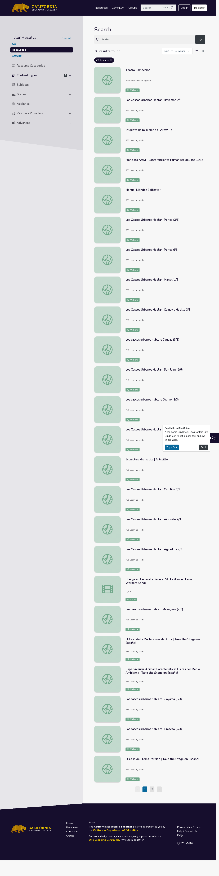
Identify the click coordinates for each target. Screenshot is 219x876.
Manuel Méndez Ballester (143, 190)
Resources (101, 8)
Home (69, 823)
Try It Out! (171, 447)
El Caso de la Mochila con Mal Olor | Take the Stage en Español (163, 641)
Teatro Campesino (138, 70)
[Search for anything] (147, 39)
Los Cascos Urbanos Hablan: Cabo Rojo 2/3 (154, 430)
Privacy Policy (184, 827)
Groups (132, 8)
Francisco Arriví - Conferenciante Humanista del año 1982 (164, 160)
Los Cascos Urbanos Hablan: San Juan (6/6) (154, 370)
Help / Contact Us (187, 831)
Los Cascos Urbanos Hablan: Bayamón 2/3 (153, 100)
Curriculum (118, 8)
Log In (184, 8)
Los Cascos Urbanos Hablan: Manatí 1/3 (152, 280)
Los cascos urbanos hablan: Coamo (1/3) (152, 400)
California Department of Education (115, 830)
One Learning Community (104, 840)
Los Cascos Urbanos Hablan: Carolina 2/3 (153, 489)
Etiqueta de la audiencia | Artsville (149, 130)
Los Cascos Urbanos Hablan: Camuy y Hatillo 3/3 (158, 310)
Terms (197, 827)
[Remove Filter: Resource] (111, 60)
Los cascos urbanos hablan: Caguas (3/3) (152, 340)
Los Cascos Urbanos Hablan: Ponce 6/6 (151, 250)
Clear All (66, 38)
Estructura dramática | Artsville (147, 459)
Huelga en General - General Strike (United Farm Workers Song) (159, 581)
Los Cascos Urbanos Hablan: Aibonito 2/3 (153, 519)
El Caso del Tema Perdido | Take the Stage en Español (162, 759)
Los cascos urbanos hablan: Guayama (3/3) (154, 699)
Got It (203, 447)
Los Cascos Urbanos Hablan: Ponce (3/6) (152, 220)
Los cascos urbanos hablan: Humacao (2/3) (154, 729)
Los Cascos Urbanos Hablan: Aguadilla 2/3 (154, 549)
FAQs (180, 835)
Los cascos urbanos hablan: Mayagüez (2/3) (154, 609)
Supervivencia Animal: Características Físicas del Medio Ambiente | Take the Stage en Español (163, 671)
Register (199, 8)
